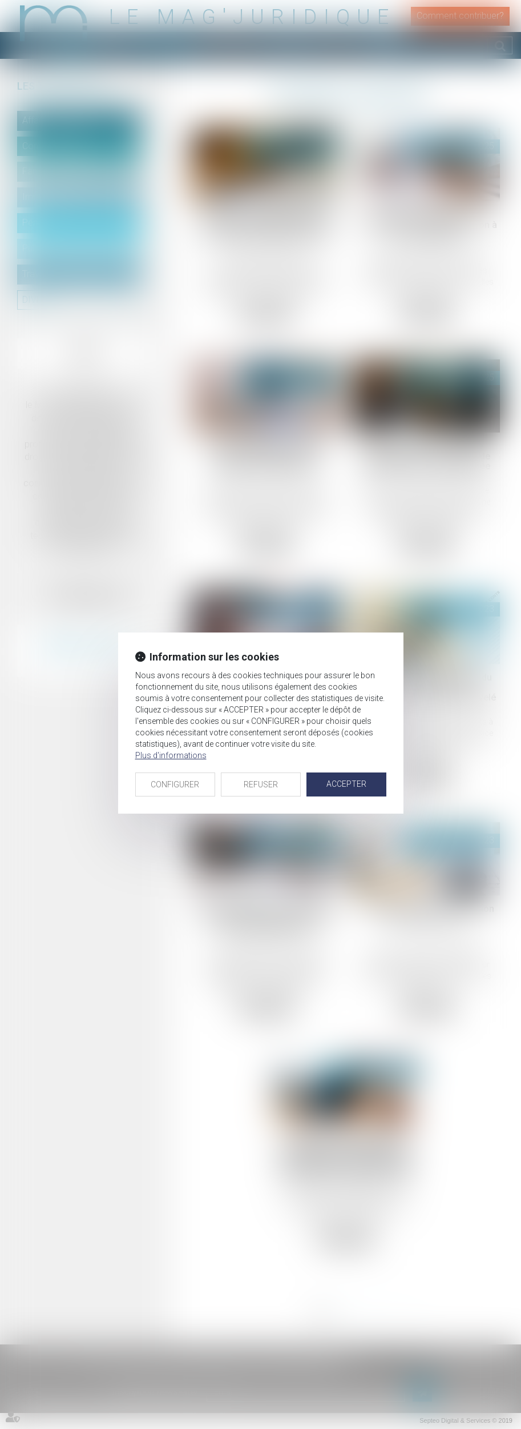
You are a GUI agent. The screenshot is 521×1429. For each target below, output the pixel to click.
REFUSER (261, 784)
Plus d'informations (171, 755)
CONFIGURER (175, 784)
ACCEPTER (346, 783)
